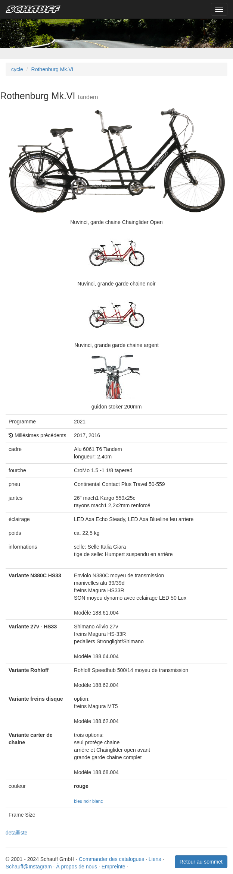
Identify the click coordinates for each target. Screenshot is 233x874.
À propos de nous (76, 867)
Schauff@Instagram (29, 867)
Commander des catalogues (111, 859)
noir (87, 801)
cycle (17, 69)
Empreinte (113, 867)
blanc (97, 801)
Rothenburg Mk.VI (52, 69)
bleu (78, 801)
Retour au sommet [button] (201, 862)
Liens (155, 859)
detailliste (16, 833)
